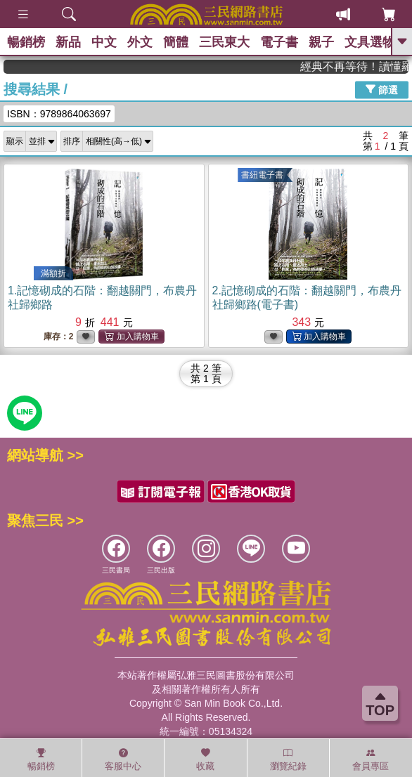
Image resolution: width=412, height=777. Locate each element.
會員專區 (370, 759)
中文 (104, 42)
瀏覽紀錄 (288, 759)
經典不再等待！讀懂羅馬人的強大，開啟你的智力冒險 (362, 66)
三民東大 (224, 42)
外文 (140, 42)
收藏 (205, 759)
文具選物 (370, 42)
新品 (68, 42)
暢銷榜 (26, 42)
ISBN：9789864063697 (59, 113)
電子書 (279, 42)
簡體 (175, 42)
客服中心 (123, 759)
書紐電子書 (262, 175)
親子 (321, 42)
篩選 (382, 89)
